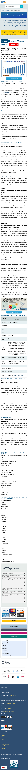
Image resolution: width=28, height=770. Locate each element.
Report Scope (4, 648)
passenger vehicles (19, 132)
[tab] (14, 573)
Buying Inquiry (20, 41)
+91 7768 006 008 (14, 703)
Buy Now (14, 620)
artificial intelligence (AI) (6, 176)
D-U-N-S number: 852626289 (14, 765)
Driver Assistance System (14, 150)
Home (3, 10)
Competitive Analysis (5, 653)
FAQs (2, 736)
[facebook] (5, 717)
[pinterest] (11, 717)
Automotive (7, 10)
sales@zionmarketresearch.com (8, 711)
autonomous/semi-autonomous (15, 99)
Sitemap (2, 739)
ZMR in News (3, 748)
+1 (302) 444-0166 (9, 708)
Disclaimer (3, 735)
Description (4, 41)
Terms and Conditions (5, 744)
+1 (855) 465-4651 (13, 695)
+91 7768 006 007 (8, 703)
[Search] (21, 6)
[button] (14, 573)
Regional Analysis (5, 651)
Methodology (5, 44)
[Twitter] (2, 717)
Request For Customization (18, 375)
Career (2, 749)
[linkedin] (8, 717)
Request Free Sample (13, 44)
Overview (3, 643)
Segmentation (4, 650)
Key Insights (4, 645)
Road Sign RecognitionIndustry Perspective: (9, 642)
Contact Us (3, 745)
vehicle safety (6, 92)
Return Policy (3, 737)
